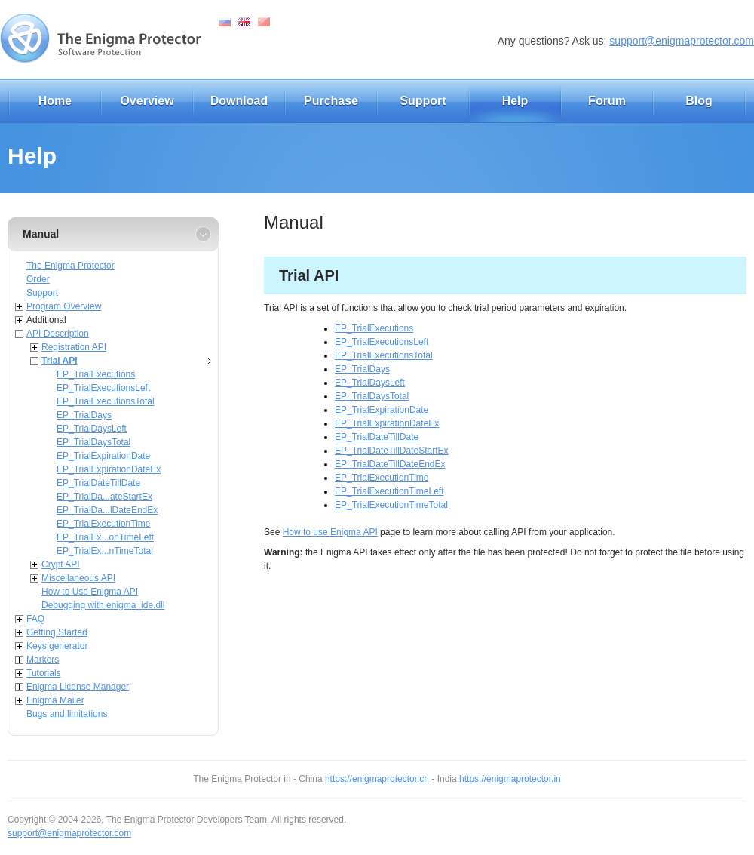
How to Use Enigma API (89, 591)
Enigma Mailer (55, 700)
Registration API (73, 347)
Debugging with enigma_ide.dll (102, 605)
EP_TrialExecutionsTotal (106, 401)
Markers (42, 659)
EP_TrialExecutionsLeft (103, 388)
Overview (146, 100)
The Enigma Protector (70, 265)
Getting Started (56, 632)
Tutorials (43, 673)
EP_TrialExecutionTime (104, 523)
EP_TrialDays (84, 415)
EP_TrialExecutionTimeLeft (389, 491)
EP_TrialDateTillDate (98, 483)
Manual (41, 234)
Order (38, 279)
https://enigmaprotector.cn (377, 778)
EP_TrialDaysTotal (93, 442)
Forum (607, 100)
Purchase (331, 100)
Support (423, 100)
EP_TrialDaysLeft (92, 428)
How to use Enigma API (330, 532)
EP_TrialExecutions (96, 374)
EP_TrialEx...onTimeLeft (105, 537)
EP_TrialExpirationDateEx (109, 469)
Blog (699, 100)
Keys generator (56, 646)
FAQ (35, 619)
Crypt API (60, 564)
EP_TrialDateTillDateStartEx (392, 450)
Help (515, 100)
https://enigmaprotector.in (510, 778)
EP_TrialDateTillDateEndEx (390, 464)
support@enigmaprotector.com (681, 41)
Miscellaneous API (78, 578)
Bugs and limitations (66, 714)
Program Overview (63, 306)
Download (239, 100)
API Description (57, 333)
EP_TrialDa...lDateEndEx (107, 510)
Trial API (59, 360)
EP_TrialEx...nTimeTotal (105, 551)
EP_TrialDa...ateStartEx (104, 496)
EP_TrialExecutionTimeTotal (391, 505)
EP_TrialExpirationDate (103, 456)
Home (55, 100)
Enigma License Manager (77, 686)
